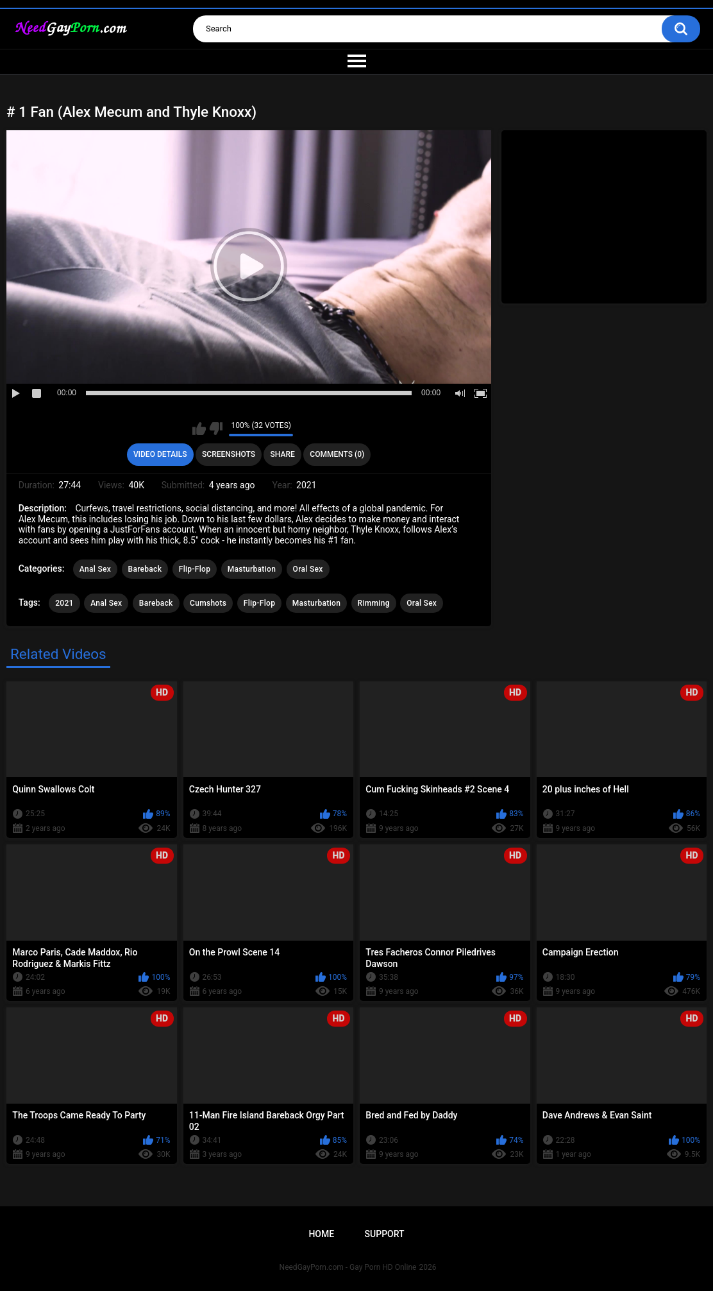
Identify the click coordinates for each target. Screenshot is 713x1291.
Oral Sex (308, 569)
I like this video (199, 428)
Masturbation (252, 569)
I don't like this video (215, 428)
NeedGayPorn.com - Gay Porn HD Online (348, 1267)
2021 (64, 603)
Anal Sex (95, 569)
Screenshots (228, 454)
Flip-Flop (194, 569)
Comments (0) (337, 454)
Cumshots (208, 603)
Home (321, 1234)
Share (283, 454)
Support (385, 1234)
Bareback (145, 569)
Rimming (374, 603)
